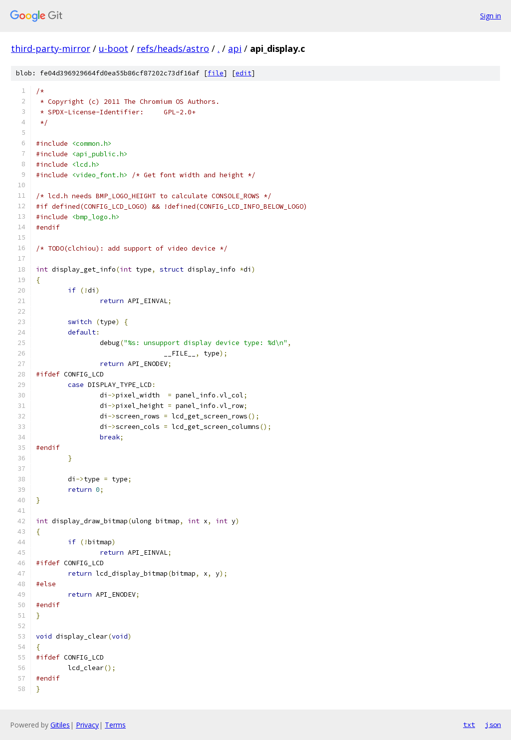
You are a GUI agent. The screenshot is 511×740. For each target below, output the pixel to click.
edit (244, 73)
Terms (115, 725)
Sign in (490, 15)
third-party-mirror (50, 48)
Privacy (87, 725)
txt (469, 724)
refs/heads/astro (173, 48)
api (235, 48)
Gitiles (60, 725)
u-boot (113, 48)
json (493, 724)
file (216, 73)
